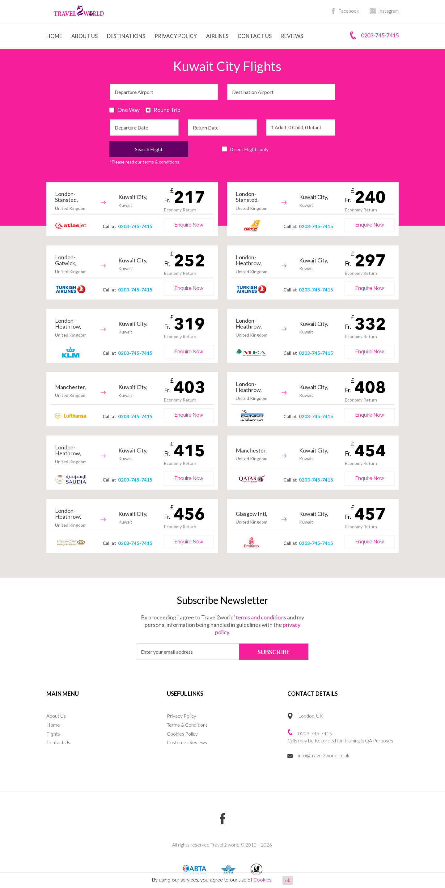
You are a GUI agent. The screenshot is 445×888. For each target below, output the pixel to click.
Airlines (217, 36)
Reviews (292, 36)
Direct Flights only (245, 149)
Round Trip (162, 109)
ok (287, 880)
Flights (53, 734)
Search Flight (149, 149)
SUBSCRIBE (273, 652)
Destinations (126, 36)
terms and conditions (261, 617)
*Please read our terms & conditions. (144, 161)
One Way (124, 109)
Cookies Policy (182, 734)
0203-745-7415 (374, 35)
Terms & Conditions (187, 725)
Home (54, 36)
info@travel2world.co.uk (324, 755)
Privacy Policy (176, 36)
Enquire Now (188, 225)
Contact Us (255, 36)
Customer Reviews (187, 742)
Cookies (262, 880)
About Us (84, 36)
